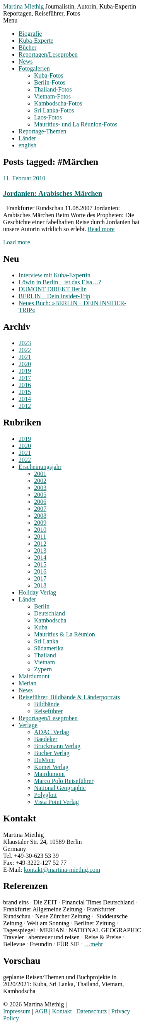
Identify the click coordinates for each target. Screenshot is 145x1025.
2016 (25, 385)
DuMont (44, 760)
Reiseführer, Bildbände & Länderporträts (69, 697)
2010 (40, 529)
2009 (40, 522)
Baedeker (45, 739)
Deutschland (49, 613)
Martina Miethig (23, 6)
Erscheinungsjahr (40, 466)
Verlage (28, 725)
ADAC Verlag (51, 732)
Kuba (41, 627)
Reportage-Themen (43, 131)
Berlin (41, 606)
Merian (27, 683)
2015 (25, 392)
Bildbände (47, 704)
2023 (25, 343)
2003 (40, 487)
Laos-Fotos (48, 117)
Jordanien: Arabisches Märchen (52, 193)
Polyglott (45, 795)
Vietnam (44, 662)
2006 (40, 501)
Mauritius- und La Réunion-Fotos (76, 124)
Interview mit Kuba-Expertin (54, 275)
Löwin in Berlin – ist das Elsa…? (60, 282)
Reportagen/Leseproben (48, 54)
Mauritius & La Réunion (64, 634)
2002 (40, 480)
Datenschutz (91, 1011)
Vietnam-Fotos (52, 96)
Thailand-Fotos (53, 89)
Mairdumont (34, 676)
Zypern (43, 669)
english (27, 145)
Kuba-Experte (36, 40)
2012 (25, 406)
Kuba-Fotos (48, 75)
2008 (40, 515)
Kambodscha (50, 620)
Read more (101, 229)
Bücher (27, 47)
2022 (25, 350)
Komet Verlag (51, 767)
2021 (25, 357)
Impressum (17, 1011)
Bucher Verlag (52, 753)
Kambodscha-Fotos (58, 103)
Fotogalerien (34, 68)
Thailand (45, 655)
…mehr (93, 944)
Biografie (30, 33)
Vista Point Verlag (56, 802)
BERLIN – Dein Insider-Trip (54, 296)
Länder (27, 138)
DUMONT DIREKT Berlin (53, 289)
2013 (40, 550)
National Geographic (60, 788)
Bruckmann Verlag (57, 746)
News (25, 61)
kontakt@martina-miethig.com (62, 869)
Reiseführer (48, 711)
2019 (25, 371)
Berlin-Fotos (49, 82)
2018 (40, 585)
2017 (25, 378)
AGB (41, 1011)
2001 (40, 473)
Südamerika (48, 648)
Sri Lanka (46, 641)
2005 (40, 494)
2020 (25, 364)
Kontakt (62, 1011)
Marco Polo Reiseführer (64, 781)
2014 (25, 399)
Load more (16, 242)
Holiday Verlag (37, 592)
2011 (40, 536)
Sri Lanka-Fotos (54, 110)
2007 (40, 508)
